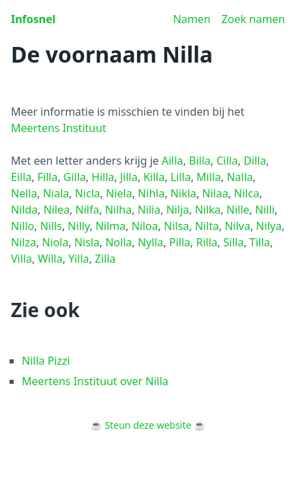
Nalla (239, 176)
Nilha (118, 209)
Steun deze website (148, 425)
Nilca (246, 193)
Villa (21, 258)
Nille (238, 209)
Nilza (23, 242)
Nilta (207, 225)
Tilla (260, 242)
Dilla (254, 160)
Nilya (269, 225)
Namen (192, 19)
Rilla (206, 242)
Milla (208, 176)
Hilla (102, 176)
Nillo (22, 225)
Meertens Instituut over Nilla (95, 381)
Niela (119, 193)
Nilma (110, 225)
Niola (55, 242)
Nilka (208, 209)
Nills (51, 225)
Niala (56, 193)
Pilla (179, 242)
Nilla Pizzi (46, 360)
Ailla (172, 160)
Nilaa (215, 193)
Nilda (24, 209)
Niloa (145, 225)
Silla (233, 242)
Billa (200, 160)
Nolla (118, 242)
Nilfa (88, 209)
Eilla (21, 176)
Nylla (151, 242)
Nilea (57, 209)
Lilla (181, 176)
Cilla (226, 160)
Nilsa (176, 225)
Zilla (105, 258)
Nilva (237, 225)
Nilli (265, 209)
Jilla (129, 176)
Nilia (149, 209)
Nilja (178, 209)
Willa (50, 258)
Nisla (87, 242)
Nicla (87, 193)
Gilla (74, 176)
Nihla (151, 193)
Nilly (78, 225)
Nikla (183, 193)
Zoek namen (253, 19)
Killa (153, 176)
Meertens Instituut (58, 127)
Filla (48, 176)
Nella (24, 193)
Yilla (78, 258)
